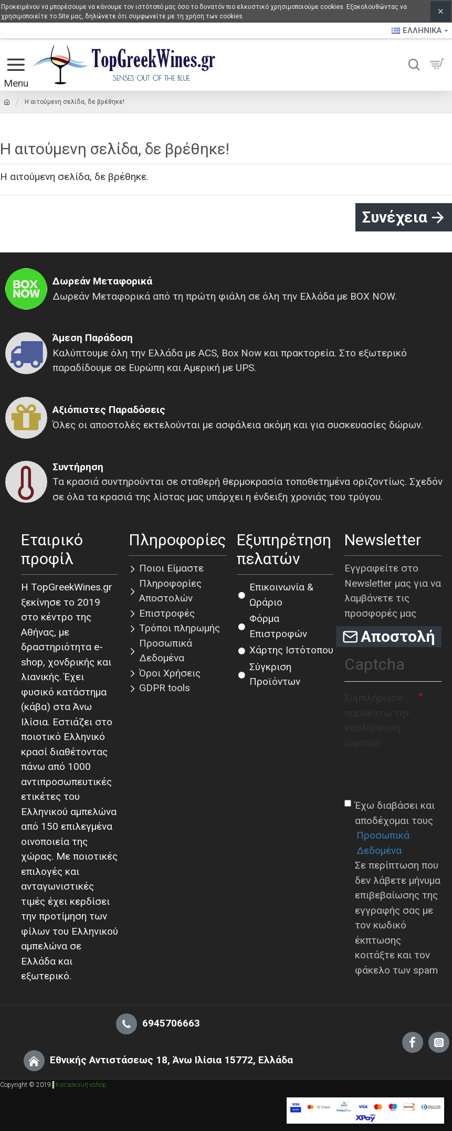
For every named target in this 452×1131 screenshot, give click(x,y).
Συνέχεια (394, 217)
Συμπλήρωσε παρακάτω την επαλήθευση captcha (376, 720)
